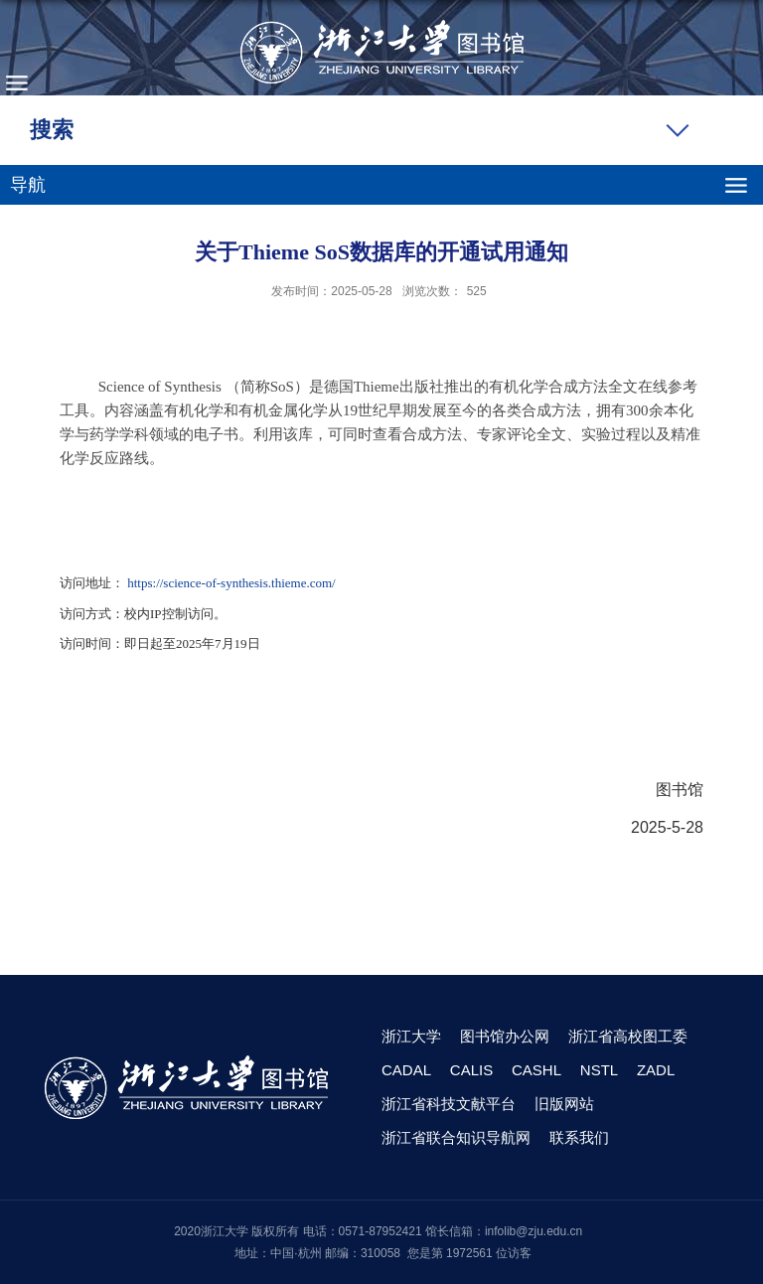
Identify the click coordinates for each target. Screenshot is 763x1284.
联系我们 (579, 1137)
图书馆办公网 (504, 1036)
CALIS (471, 1069)
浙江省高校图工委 (627, 1036)
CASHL (536, 1069)
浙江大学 (411, 1036)
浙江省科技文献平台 (449, 1103)
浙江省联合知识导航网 (456, 1137)
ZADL (656, 1069)
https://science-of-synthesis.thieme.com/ (231, 582)
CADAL (406, 1069)
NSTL (599, 1069)
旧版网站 (564, 1103)
